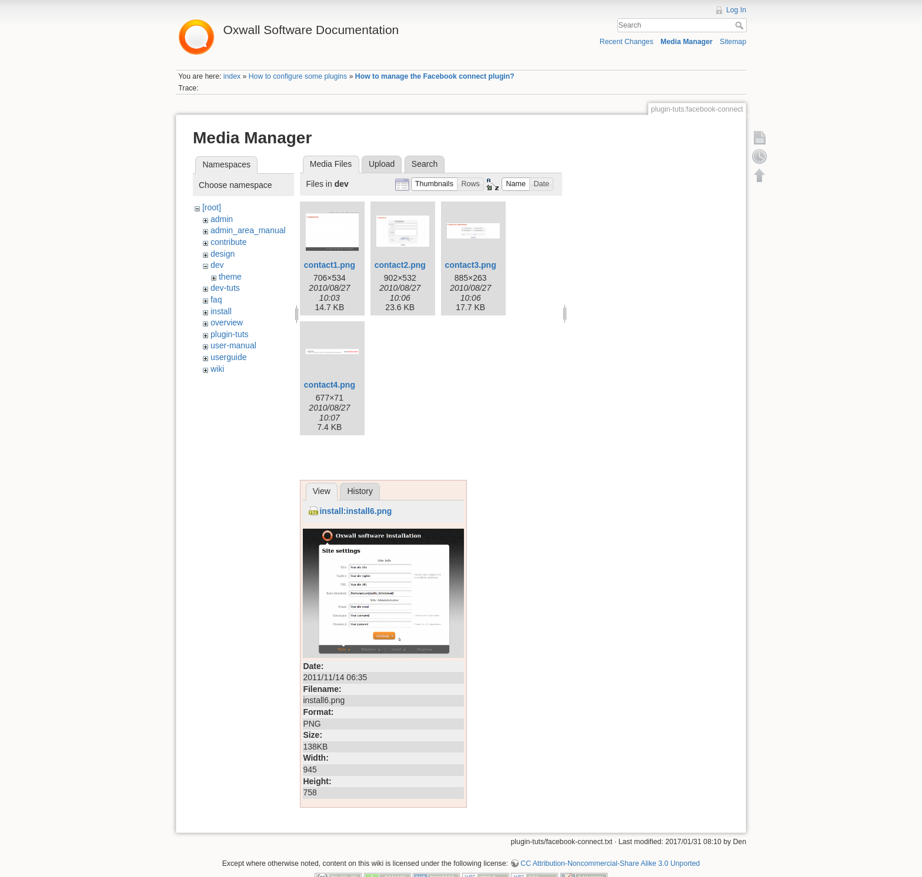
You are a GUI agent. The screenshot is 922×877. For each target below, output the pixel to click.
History (360, 491)
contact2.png (400, 265)
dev (217, 265)
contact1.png (329, 265)
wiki (217, 369)
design (223, 253)
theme (230, 276)
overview (227, 322)
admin (222, 219)
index (231, 76)
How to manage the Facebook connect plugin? (435, 76)
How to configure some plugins (298, 76)
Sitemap (733, 42)
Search (740, 25)
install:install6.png (355, 511)
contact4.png (329, 384)
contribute (228, 242)
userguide (229, 357)
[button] (434, 184)
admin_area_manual (248, 230)
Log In (736, 10)
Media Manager (686, 42)
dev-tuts (225, 288)
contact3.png (470, 265)
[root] (211, 207)
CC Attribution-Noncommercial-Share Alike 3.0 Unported (610, 863)
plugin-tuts (230, 334)
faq (216, 299)
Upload (382, 164)
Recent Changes (626, 42)
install (221, 311)
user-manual (233, 345)
